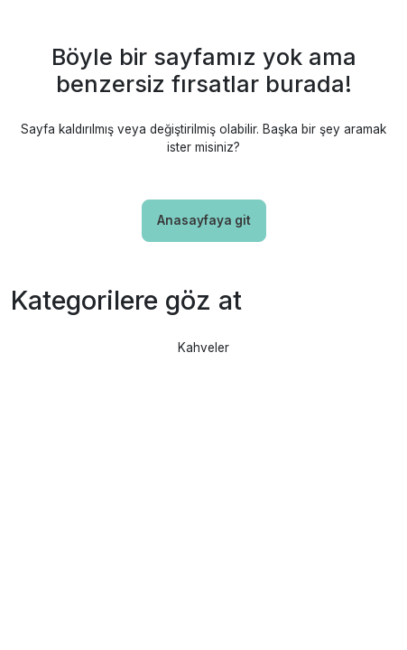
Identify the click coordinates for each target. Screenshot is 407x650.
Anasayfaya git (204, 220)
